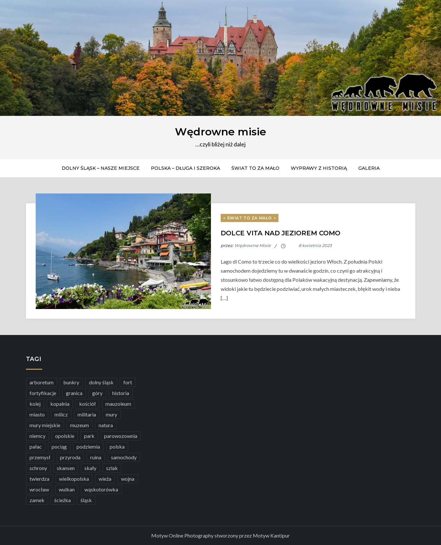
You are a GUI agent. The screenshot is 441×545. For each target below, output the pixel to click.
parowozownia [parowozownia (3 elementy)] (120, 436)
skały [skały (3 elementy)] (90, 468)
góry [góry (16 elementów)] (97, 393)
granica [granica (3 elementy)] (74, 393)
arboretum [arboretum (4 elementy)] (42, 382)
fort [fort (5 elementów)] (127, 382)
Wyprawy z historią (319, 168)
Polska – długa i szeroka (185, 168)
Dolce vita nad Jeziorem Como (280, 233)
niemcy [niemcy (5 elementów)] (37, 436)
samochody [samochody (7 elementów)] (124, 457)
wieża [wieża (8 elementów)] (105, 479)
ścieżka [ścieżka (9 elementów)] (62, 500)
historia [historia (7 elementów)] (120, 393)
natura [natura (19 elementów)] (106, 425)
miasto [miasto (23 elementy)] (37, 414)
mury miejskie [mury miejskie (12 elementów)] (45, 425)
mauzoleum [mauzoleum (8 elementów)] (118, 404)
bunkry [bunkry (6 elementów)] (71, 382)
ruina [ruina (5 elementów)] (95, 457)
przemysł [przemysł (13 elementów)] (40, 457)
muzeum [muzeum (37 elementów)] (79, 425)
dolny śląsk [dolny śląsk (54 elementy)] (101, 382)
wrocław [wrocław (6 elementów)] (39, 489)
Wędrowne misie (220, 131)
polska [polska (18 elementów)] (117, 446)
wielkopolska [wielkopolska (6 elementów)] (74, 479)
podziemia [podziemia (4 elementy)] (88, 446)
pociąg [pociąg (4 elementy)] (59, 446)
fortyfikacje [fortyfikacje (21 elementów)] (43, 393)
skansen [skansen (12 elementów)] (66, 468)
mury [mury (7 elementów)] (111, 414)
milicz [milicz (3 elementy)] (61, 414)
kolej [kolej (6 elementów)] (35, 404)
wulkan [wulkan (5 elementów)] (67, 489)
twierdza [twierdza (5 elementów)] (39, 479)
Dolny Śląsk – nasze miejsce (101, 168)
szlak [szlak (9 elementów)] (112, 468)
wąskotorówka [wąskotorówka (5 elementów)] (101, 489)
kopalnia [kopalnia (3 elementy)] (59, 404)
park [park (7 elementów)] (89, 436)
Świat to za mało (255, 168)
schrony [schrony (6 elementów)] (38, 468)
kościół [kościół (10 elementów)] (87, 404)
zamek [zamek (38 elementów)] (37, 500)
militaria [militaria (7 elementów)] (87, 414)
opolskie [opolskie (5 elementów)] (64, 436)
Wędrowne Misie (252, 245)
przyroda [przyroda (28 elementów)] (70, 457)
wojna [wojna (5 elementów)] (127, 479)
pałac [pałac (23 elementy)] (36, 446)
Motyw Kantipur (271, 535)
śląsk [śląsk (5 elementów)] (86, 500)
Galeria (369, 168)
